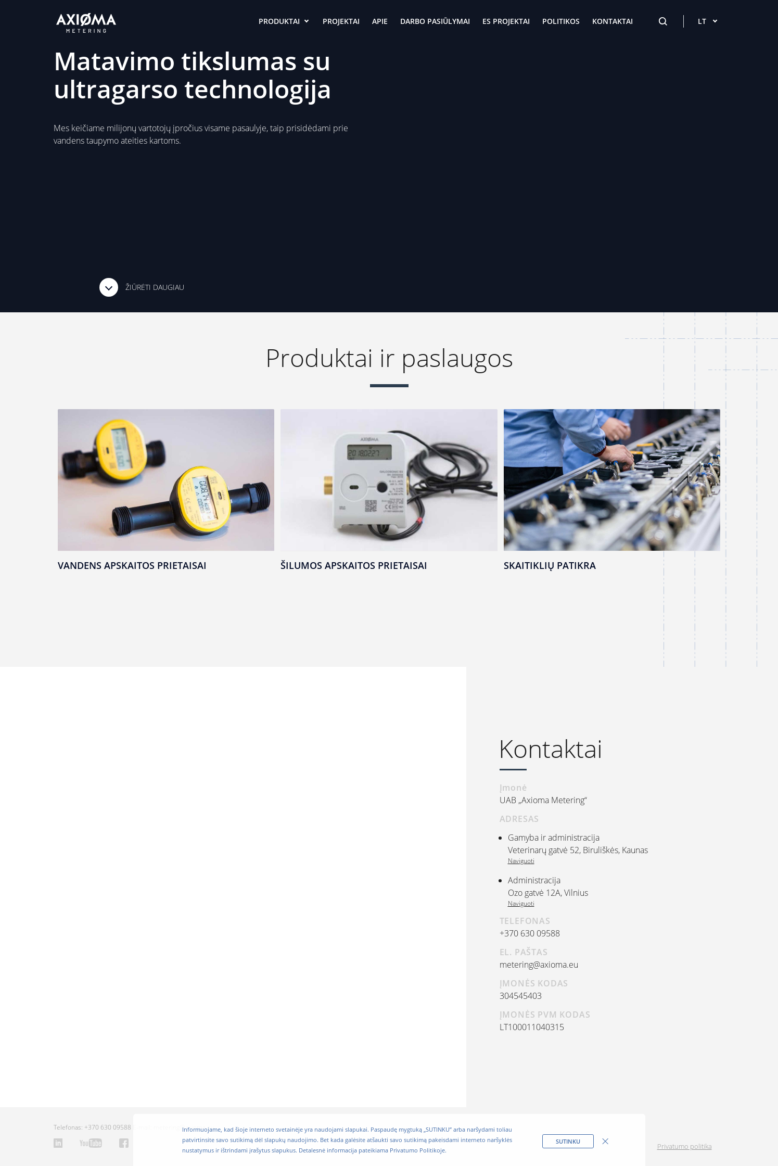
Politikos (561, 21)
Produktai (279, 21)
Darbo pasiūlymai (435, 21)
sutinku (568, 1141)
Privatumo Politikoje (417, 1150)
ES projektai (506, 21)
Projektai (341, 21)
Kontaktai (612, 21)
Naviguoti (521, 860)
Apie (380, 21)
